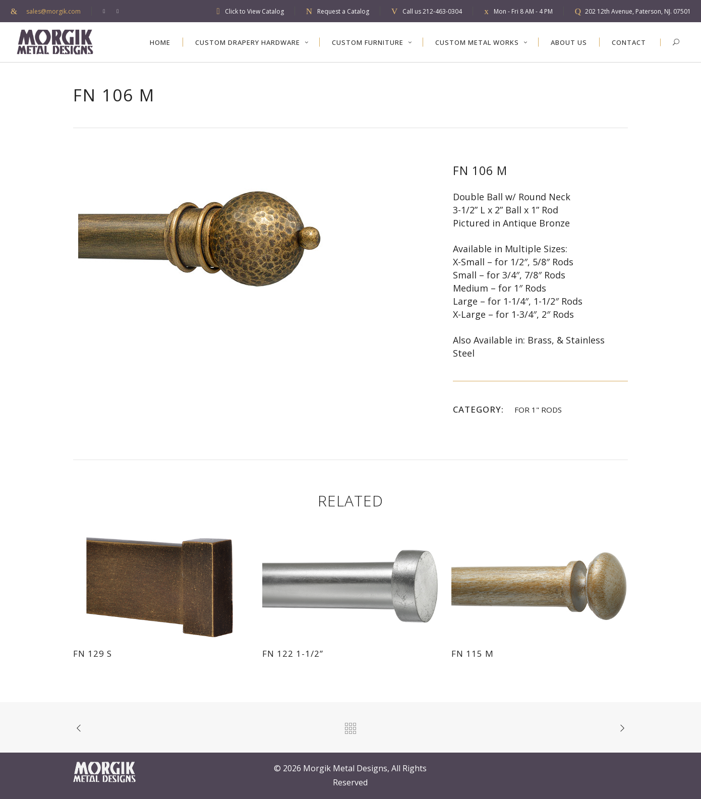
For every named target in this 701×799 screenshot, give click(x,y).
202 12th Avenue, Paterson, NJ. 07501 (638, 11)
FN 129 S (92, 653)
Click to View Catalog (254, 11)
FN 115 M (472, 653)
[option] (253, 238)
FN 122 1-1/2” (292, 653)
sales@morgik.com (53, 11)
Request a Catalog (343, 11)
